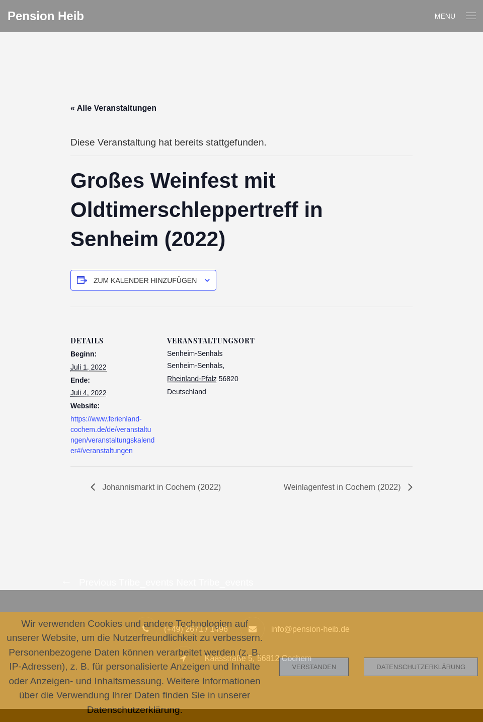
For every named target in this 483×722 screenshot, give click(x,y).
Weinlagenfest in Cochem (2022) (343, 487)
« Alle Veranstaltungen (113, 108)
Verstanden (314, 667)
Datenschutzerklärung (420, 667)
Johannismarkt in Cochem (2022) (160, 487)
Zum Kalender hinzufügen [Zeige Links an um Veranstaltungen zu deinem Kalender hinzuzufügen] (145, 280)
